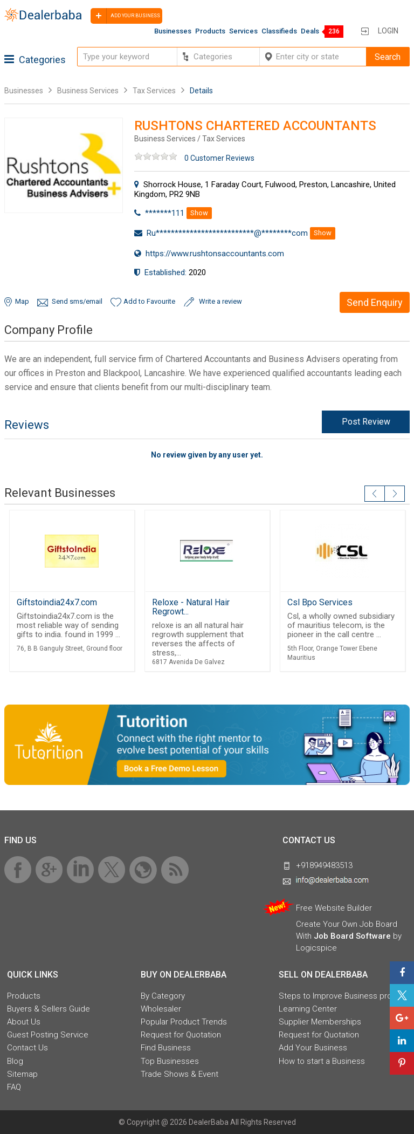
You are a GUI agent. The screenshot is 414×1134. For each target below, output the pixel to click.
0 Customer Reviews (219, 158)
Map (22, 301)
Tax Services (154, 90)
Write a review (220, 301)
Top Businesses (170, 1061)
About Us (23, 1022)
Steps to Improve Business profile (341, 996)
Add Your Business (313, 1048)
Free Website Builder (334, 908)
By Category (163, 996)
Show (199, 213)
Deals (310, 31)
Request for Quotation (181, 1035)
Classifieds (279, 31)
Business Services (88, 90)
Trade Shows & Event (179, 1074)
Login (388, 30)
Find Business (166, 1048)
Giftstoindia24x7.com (57, 602)
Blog (15, 1061)
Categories (35, 59)
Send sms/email (77, 301)
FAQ (14, 1087)
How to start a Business (322, 1061)
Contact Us (27, 1048)
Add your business (125, 16)
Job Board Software (352, 936)
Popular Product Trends (184, 1022)
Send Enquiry (375, 302)
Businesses (172, 31)
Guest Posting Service (47, 1035)
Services (243, 31)
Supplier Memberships (320, 1022)
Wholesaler (161, 1009)
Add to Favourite (149, 301)
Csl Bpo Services (320, 602)
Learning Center (308, 1009)
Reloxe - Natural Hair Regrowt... (191, 607)
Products (210, 31)
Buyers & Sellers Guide (48, 1009)
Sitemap (22, 1074)
